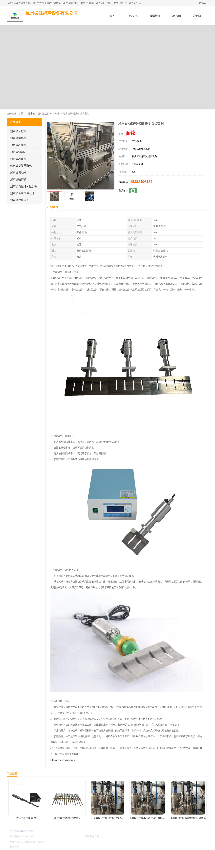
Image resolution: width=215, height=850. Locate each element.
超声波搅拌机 (18, 138)
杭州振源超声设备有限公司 (70, 836)
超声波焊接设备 (19, 200)
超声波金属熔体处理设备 (25, 193)
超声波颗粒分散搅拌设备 (67, 818)
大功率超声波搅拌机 (26, 818)
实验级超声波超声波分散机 (107, 818)
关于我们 (197, 15)
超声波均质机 (18, 158)
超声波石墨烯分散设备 (23, 186)
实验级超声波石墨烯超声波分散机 (188, 818)
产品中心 (133, 15)
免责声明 (39, 847)
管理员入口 (51, 847)
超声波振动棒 (18, 172)
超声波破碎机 (18, 179)
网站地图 (62, 847)
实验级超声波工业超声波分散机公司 (148, 818)
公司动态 (176, 15)
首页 (112, 15)
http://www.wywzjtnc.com (62, 760)
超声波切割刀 (45, 113)
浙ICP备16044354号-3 (44, 836)
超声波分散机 (18, 131)
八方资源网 (28, 847)
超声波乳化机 (18, 145)
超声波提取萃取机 (21, 165)
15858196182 (141, 181)
